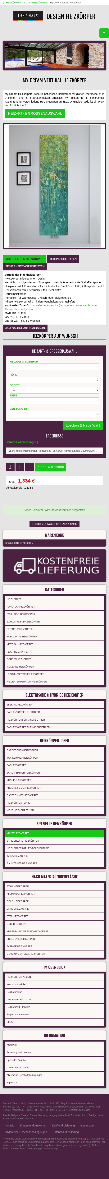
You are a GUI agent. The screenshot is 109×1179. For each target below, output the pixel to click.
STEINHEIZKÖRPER (17, 916)
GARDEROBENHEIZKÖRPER (22, 750)
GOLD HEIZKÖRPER (18, 901)
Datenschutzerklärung (18, 1067)
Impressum (12, 1082)
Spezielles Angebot (16, 1060)
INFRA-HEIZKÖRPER (18, 856)
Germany (42, 1115)
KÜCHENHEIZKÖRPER (19, 780)
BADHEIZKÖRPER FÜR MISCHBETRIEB (28, 727)
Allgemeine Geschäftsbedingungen (24, 1075)
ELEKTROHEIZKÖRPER (19, 704)
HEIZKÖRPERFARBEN (19, 977)
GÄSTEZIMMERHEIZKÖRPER (23, 795)
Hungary (53, 1115)
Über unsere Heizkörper (19, 999)
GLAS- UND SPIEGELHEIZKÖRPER (26, 954)
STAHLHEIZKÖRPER (18, 886)
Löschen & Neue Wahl (83, 425)
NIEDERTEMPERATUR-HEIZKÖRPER (27, 681)
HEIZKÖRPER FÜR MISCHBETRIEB (26, 720)
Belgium (15, 1115)
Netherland (64, 1115)
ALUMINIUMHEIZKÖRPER (20, 894)
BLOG (10, 1022)
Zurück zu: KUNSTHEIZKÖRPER (54, 523)
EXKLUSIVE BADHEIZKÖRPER (23, 621)
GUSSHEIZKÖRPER (17, 924)
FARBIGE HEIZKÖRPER (19, 946)
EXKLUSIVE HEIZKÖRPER (21, 614)
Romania (75, 1115)
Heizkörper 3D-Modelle (18, 1007)
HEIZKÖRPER (13, 2)
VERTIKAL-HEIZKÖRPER (20, 644)
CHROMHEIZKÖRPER (18, 909)
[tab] (24, 259)
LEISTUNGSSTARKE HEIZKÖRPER (25, 674)
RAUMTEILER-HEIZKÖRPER (22, 863)
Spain (84, 1115)
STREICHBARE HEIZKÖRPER (23, 840)
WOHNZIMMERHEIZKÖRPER (22, 757)
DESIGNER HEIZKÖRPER (20, 629)
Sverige (92, 1115)
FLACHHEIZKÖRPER (18, 651)
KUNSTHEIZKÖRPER (35, 2)
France (33, 1115)
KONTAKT (12, 1045)
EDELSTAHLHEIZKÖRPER (21, 939)
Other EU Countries (23, 1118)
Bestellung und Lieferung (19, 1052)
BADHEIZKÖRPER (16, 765)
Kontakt (9, 1125)
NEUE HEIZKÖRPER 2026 (20, 810)
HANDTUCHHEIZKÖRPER (20, 606)
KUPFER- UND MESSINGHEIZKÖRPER (28, 931)
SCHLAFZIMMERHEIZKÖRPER (23, 772)
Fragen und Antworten (18, 1014)
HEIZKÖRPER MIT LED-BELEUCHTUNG (28, 848)
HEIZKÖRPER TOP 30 (18, 803)
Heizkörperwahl (15, 992)
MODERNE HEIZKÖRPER (20, 666)
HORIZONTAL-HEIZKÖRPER (22, 636)
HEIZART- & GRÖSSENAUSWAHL (35, 113)
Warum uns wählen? (17, 984)
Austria (6, 1115)
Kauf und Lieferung (63, 1125)
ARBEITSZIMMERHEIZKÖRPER (24, 788)
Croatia (24, 1115)
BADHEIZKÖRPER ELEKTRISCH (24, 712)
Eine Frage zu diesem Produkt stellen (25, 328)
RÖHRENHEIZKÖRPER (19, 659)
